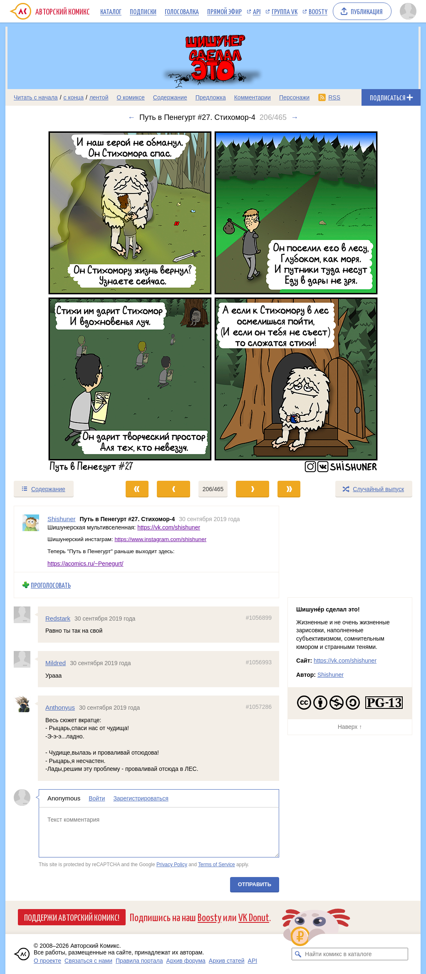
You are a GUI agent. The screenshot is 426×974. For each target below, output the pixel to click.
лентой (99, 97)
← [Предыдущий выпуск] (131, 117)
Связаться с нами (88, 960)
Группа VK (284, 11)
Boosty (318, 11)
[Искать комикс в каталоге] (298, 954)
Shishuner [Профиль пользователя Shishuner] (61, 518)
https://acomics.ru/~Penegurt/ (85, 563)
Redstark (57, 617)
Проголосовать (51, 585)
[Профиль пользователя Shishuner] (30, 539)
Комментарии (252, 97)
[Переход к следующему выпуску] (213, 300)
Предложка (211, 97)
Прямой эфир (224, 11)
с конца (74, 97)
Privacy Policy (171, 864)
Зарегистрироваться (140, 798)
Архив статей (227, 960)
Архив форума (186, 960)
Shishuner (330, 674)
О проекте (47, 960)
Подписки (143, 11)
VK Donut (253, 916)
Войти (97, 798)
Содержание (170, 97)
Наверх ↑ (350, 726)
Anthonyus (60, 707)
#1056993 (259, 662)
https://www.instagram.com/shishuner (160, 539)
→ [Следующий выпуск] (294, 117)
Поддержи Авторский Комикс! (71, 917)
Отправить (254, 884)
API (256, 11)
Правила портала (139, 960)
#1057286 (259, 706)
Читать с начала (36, 97)
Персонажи (294, 97)
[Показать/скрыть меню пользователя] (408, 11)
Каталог (110, 11)
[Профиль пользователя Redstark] (26, 614)
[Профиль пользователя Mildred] (26, 659)
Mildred (55, 662)
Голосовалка (182, 11)
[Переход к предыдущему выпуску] (57, 300)
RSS (334, 97)
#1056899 (259, 617)
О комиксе (130, 97)
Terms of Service (216, 864)
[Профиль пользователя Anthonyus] (26, 704)
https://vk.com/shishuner (168, 527)
